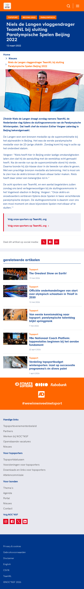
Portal (6, 498)
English (7, 564)
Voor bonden (10, 481)
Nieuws (13, 58)
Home (6, 54)
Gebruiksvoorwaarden (14, 552)
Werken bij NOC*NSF (15, 436)
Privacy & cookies (12, 546)
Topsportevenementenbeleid (20, 426)
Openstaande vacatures (17, 441)
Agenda (7, 493)
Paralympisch (48, 17)
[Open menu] (77, 6)
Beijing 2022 (29, 17)
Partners (8, 431)
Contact (7, 508)
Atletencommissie (13, 475)
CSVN (6, 570)
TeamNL (7, 576)
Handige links (10, 419)
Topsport (13, 17)
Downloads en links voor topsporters (24, 469)
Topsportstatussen (13, 459)
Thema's (8, 487)
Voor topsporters (12, 453)
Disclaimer (8, 558)
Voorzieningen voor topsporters (21, 464)
